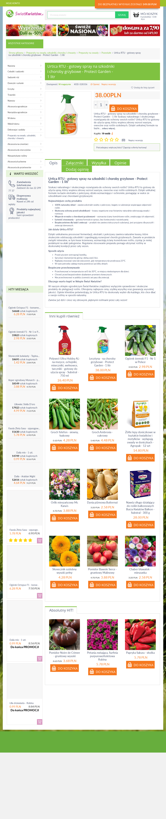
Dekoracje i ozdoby (16, 129)
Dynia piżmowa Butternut (102, 502)
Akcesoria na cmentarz (18, 144)
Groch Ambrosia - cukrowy (102, 433)
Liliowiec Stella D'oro (24, 404)
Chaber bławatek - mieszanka (140, 570)
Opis (53, 162)
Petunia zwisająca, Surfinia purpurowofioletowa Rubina (102, 656)
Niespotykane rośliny (17, 155)
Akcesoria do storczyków (19, 150)
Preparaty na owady (89, 52)
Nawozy (11, 100)
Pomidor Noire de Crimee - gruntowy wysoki (64, 654)
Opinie (120, 162)
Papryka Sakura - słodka (140, 652)
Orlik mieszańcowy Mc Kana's (64, 504)
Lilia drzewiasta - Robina (22, 703)
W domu (11, 118)
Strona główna (16, 52)
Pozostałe (106, 52)
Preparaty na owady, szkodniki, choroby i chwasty (51, 52)
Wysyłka (99, 162)
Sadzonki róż (13, 77)
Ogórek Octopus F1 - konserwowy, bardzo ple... (33, 585)
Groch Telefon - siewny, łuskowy (64, 433)
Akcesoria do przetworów (19, 167)
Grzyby (11, 89)
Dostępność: (52, 84)
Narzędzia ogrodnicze (17, 112)
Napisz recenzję (108, 84)
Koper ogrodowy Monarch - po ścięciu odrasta (24, 380)
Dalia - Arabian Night (24, 476)
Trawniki (11, 95)
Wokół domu (13, 124)
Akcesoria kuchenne (17, 161)
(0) (123, 140)
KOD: (76, 84)
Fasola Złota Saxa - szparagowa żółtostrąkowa (24, 428)
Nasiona (11, 65)
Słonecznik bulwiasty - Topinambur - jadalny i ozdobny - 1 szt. (24, 356)
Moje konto (13, 3)
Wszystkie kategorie (21, 43)
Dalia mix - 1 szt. (24, 452)
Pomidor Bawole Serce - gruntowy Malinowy (102, 570)
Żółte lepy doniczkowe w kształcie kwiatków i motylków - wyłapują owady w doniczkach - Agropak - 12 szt (140, 438)
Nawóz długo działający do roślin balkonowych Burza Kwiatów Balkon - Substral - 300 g (140, 507)
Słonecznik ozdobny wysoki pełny (64, 570)
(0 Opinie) (95, 84)
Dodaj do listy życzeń (142, 87)
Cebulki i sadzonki (16, 71)
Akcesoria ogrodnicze (17, 106)
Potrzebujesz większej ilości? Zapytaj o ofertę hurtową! (121, 147)
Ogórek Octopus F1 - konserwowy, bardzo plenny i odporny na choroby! (24, 307)
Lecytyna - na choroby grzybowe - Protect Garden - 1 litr (102, 362)
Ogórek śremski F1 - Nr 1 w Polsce (24, 331)
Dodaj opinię (77, 169)
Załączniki (74, 162)
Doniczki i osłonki (16, 83)
